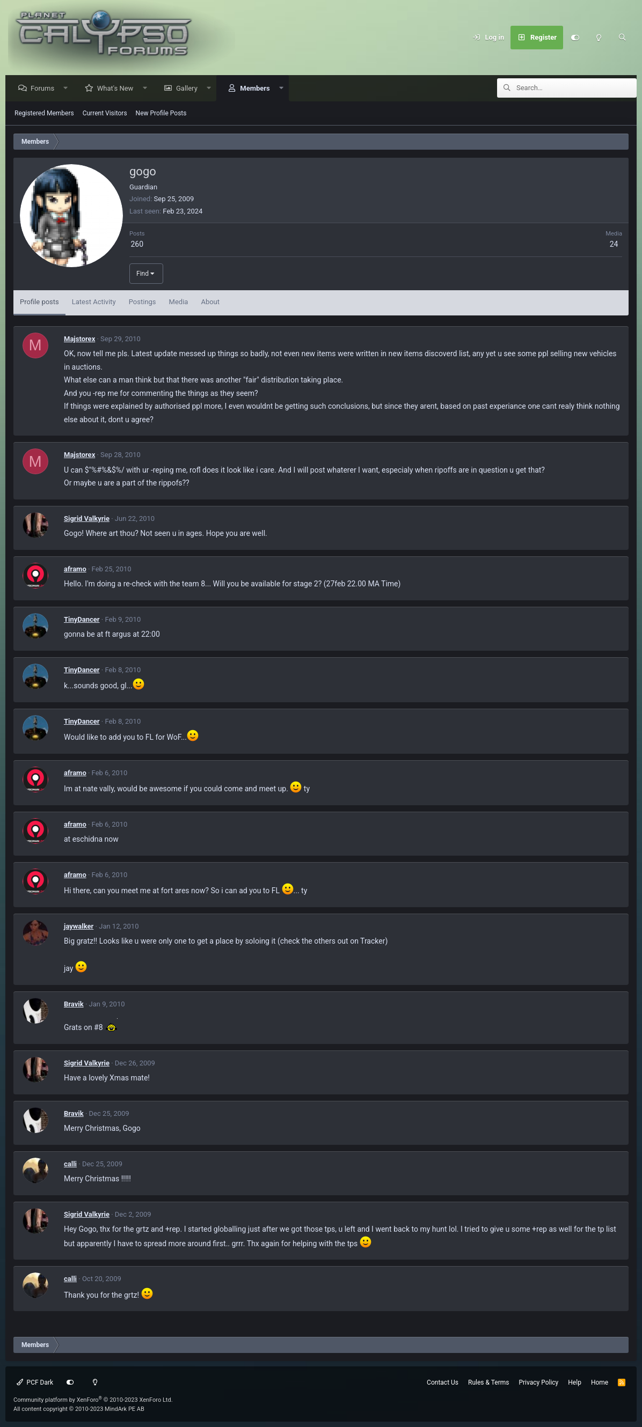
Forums (45, 89)
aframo (75, 569)
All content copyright (78, 1409)
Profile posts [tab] (39, 302)
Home (599, 1382)
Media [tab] (178, 302)
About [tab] (210, 302)
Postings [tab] (142, 302)
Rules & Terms (488, 1382)
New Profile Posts (161, 113)
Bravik (74, 1005)
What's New (118, 89)
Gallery (189, 89)
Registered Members (44, 113)
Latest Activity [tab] (94, 302)
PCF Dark (35, 1382)
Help (574, 1382)
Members (257, 89)
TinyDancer (82, 620)
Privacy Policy (538, 1382)
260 (136, 244)
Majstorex (79, 339)
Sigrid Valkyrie (87, 519)
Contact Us (442, 1382)
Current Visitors (105, 113)
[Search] (622, 37)
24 (614, 244)
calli (70, 1164)
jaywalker (78, 927)
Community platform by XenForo (93, 1399)
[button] (68, 89)
